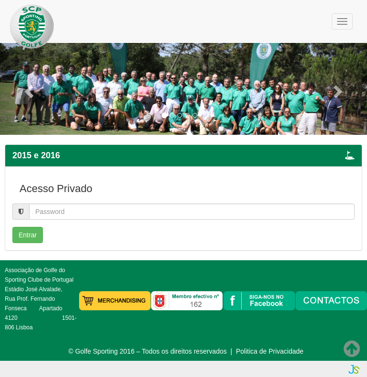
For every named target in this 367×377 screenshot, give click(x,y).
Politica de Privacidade (270, 351)
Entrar (28, 235)
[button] (27, 89)
